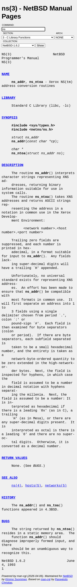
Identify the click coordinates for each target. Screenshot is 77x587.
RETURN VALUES (14, 458)
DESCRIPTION (12, 165)
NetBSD (68, 576)
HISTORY (8, 497)
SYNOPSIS (9, 118)
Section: (9, 33)
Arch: (61, 33)
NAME (5, 74)
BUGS (5, 521)
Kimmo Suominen (16, 579)
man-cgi (45, 579)
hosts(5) (33, 485)
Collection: (10, 41)
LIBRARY (8, 98)
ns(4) (16, 485)
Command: (9, 25)
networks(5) (56, 485)
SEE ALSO (9, 478)
